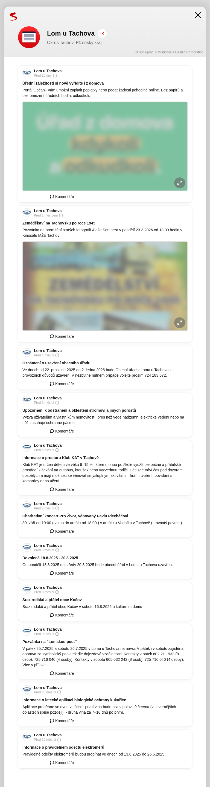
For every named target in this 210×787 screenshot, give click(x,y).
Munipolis (165, 52)
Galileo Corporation (189, 52)
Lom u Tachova (48, 71)
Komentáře (62, 196)
